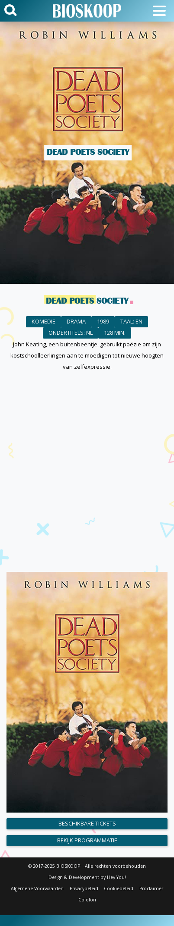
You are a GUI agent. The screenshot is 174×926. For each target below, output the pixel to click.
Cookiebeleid (118, 888)
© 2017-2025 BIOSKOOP (54, 866)
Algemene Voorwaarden (37, 888)
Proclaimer (151, 888)
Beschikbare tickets (87, 823)
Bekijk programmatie (87, 840)
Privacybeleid (84, 888)
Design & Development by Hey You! (87, 877)
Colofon (87, 900)
